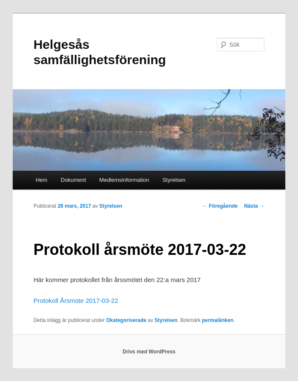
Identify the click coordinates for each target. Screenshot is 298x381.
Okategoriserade (126, 320)
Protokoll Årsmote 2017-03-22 (76, 300)
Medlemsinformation (124, 180)
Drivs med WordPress (149, 352)
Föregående (220, 206)
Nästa (254, 206)
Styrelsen (173, 180)
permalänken (217, 320)
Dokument (73, 180)
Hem (41, 180)
